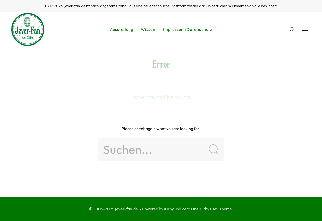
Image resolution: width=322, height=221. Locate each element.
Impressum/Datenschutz (187, 29)
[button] (291, 29)
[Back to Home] (27, 29)
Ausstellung (121, 29)
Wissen (148, 29)
